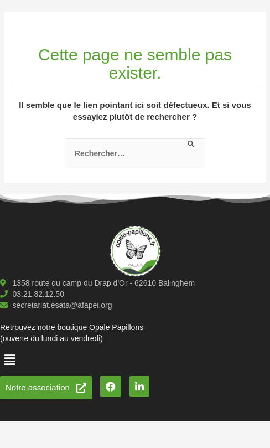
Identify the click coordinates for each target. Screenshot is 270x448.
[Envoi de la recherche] (192, 144)
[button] (9, 359)
